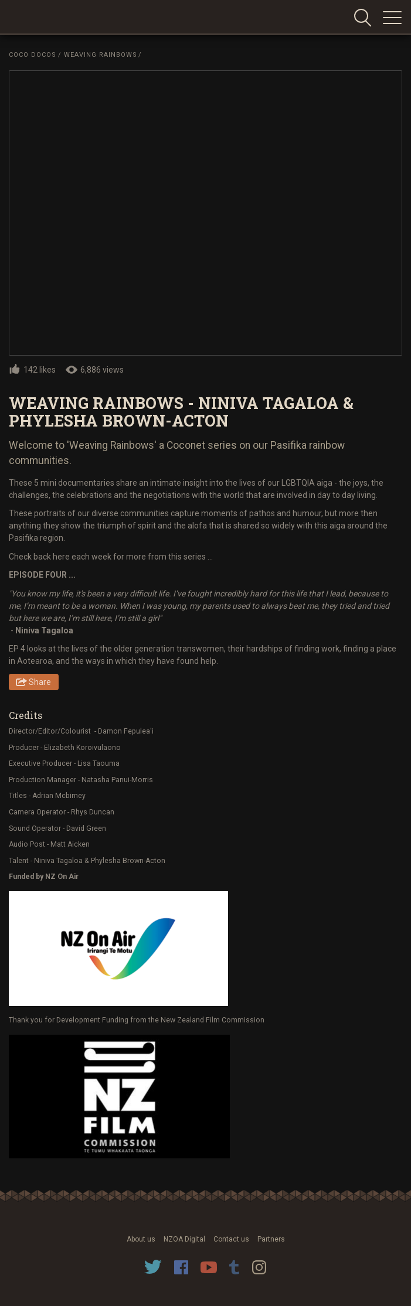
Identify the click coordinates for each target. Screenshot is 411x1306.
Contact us (231, 1239)
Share (40, 682)
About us (141, 1239)
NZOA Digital (184, 1239)
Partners (271, 1239)
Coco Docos (32, 55)
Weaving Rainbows (100, 55)
